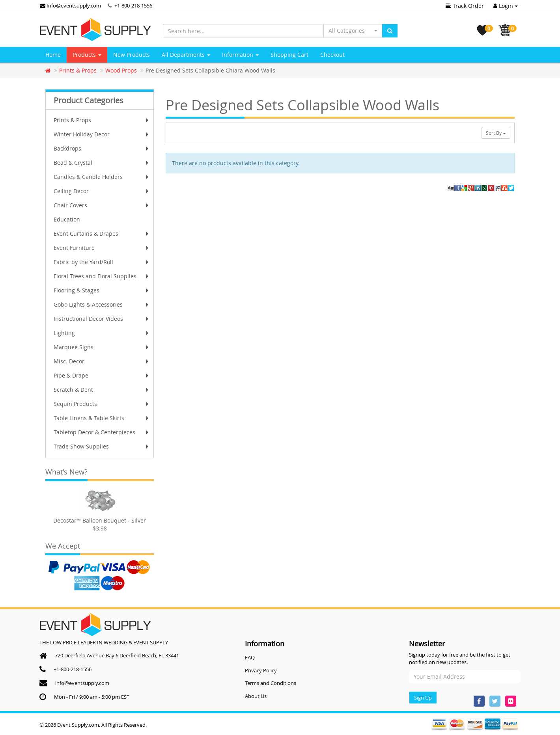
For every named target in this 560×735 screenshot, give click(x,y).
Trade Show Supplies (102, 446)
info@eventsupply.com (82, 683)
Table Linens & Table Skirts (102, 418)
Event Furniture (102, 247)
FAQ (250, 657)
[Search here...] (243, 30)
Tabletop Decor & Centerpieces (102, 432)
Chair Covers (102, 205)
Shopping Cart (289, 54)
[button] (353, 30)
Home (53, 54)
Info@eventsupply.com (70, 5)
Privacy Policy (261, 670)
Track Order (465, 5)
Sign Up (423, 697)
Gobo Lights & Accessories (102, 304)
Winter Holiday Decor (102, 134)
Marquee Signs (102, 347)
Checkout (332, 54)
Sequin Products (102, 404)
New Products (131, 54)
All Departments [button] (186, 54)
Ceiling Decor (102, 191)
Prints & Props (102, 120)
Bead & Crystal (102, 162)
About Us (256, 696)
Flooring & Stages (102, 290)
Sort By (496, 133)
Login (505, 5)
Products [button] (87, 54)
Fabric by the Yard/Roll (102, 262)
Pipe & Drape (102, 375)
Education (67, 219)
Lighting (102, 333)
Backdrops (102, 148)
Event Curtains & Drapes (102, 233)
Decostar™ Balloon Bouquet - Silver (99, 520)
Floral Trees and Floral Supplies (102, 276)
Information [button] (240, 54)
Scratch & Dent (102, 389)
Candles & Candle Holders (102, 176)
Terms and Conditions (270, 683)
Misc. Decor (102, 361)
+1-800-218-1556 (133, 5)
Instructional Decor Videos (102, 318)
